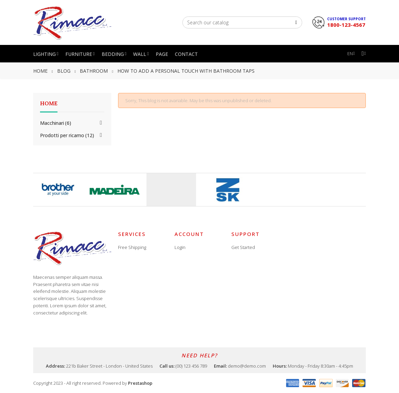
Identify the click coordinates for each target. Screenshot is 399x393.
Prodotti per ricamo (67, 135)
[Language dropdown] (351, 53)
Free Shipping (132, 247)
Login (180, 247)
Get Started (243, 247)
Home (48, 103)
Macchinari (55, 123)
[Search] (242, 22)
